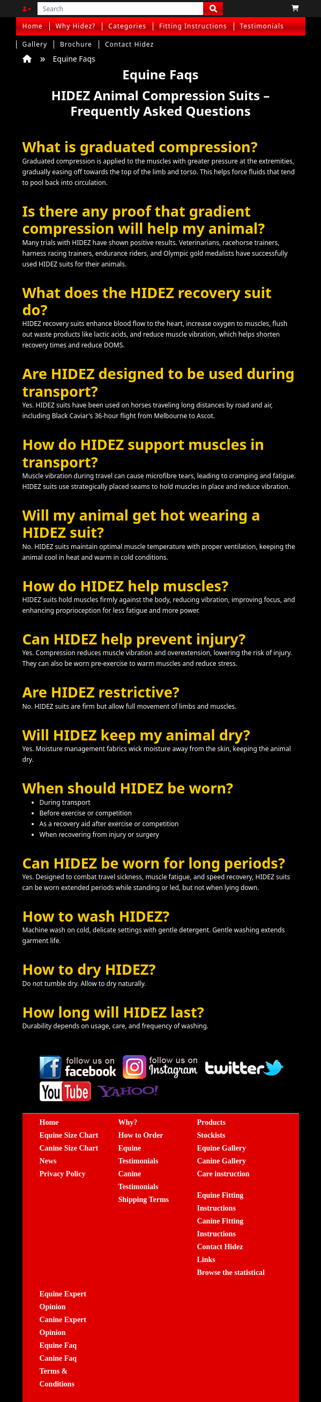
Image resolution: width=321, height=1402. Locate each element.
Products (211, 1122)
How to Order (140, 1135)
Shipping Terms (143, 1200)
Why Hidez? (76, 26)
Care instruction (223, 1174)
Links (206, 1260)
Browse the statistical (231, 1273)
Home (33, 26)
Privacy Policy (63, 1174)
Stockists (211, 1135)
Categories (127, 26)
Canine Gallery (221, 1161)
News (48, 1161)
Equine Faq (58, 1345)
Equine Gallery (221, 1148)
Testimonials (262, 26)
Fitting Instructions (193, 26)
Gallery (35, 44)
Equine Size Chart (69, 1135)
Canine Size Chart (69, 1148)
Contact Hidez (129, 44)
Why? (128, 1122)
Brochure (76, 44)
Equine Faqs (74, 59)
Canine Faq (58, 1358)
